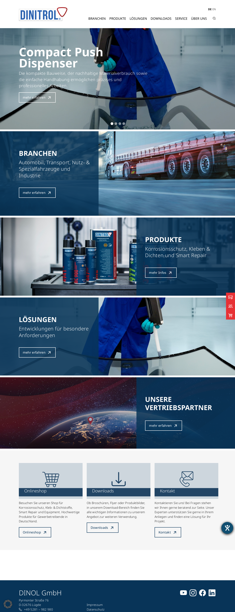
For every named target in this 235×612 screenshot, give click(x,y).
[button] (8, 604)
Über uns (199, 18)
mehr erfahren (34, 97)
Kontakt (165, 532)
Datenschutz (96, 609)
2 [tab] (116, 123)
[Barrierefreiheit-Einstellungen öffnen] (227, 528)
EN (214, 9)
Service (181, 18)
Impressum (95, 605)
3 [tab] (119, 123)
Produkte (117, 18)
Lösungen (138, 18)
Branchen (97, 18)
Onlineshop (32, 532)
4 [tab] (123, 123)
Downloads (161, 18)
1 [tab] (112, 123)
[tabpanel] (117, 78)
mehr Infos (157, 272)
